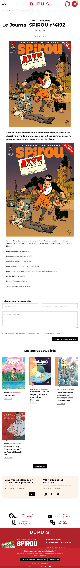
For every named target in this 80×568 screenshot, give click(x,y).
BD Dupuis (5, 10)
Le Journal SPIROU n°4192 (25, 10)
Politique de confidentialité (40, 563)
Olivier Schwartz (19, 249)
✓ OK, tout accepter (28, 560)
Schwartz (38, 36)
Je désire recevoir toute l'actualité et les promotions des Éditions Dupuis (31, 343)
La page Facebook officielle (16, 289)
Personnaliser (54, 560)
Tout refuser (41, 560)
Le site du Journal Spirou (15, 285)
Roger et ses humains (14, 265)
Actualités (13, 10)
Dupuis (40, 3)
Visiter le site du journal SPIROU (18, 296)
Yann (44, 36)
